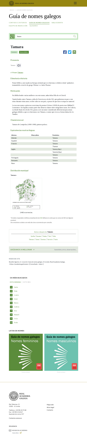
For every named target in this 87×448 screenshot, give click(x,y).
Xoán (16, 322)
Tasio (56, 239)
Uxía (16, 319)
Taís (49, 236)
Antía (16, 287)
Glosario (34, 26)
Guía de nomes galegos (39, 22)
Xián (15, 291)
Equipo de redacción (18, 26)
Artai (16, 299)
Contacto (50, 410)
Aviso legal (50, 407)
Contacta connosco (15, 418)
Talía (54, 236)
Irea (15, 311)
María (16, 303)
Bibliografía (57, 22)
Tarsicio (50, 239)
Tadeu (45, 236)
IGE (41, 218)
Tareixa (43, 239)
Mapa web (50, 405)
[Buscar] (74, 36)
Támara (20, 72)
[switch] (34, 249)
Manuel (16, 315)
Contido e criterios (18, 22)
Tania (37, 239)
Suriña (33, 236)
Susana (38, 236)
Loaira (16, 295)
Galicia (16, 307)
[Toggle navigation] (75, 3)
